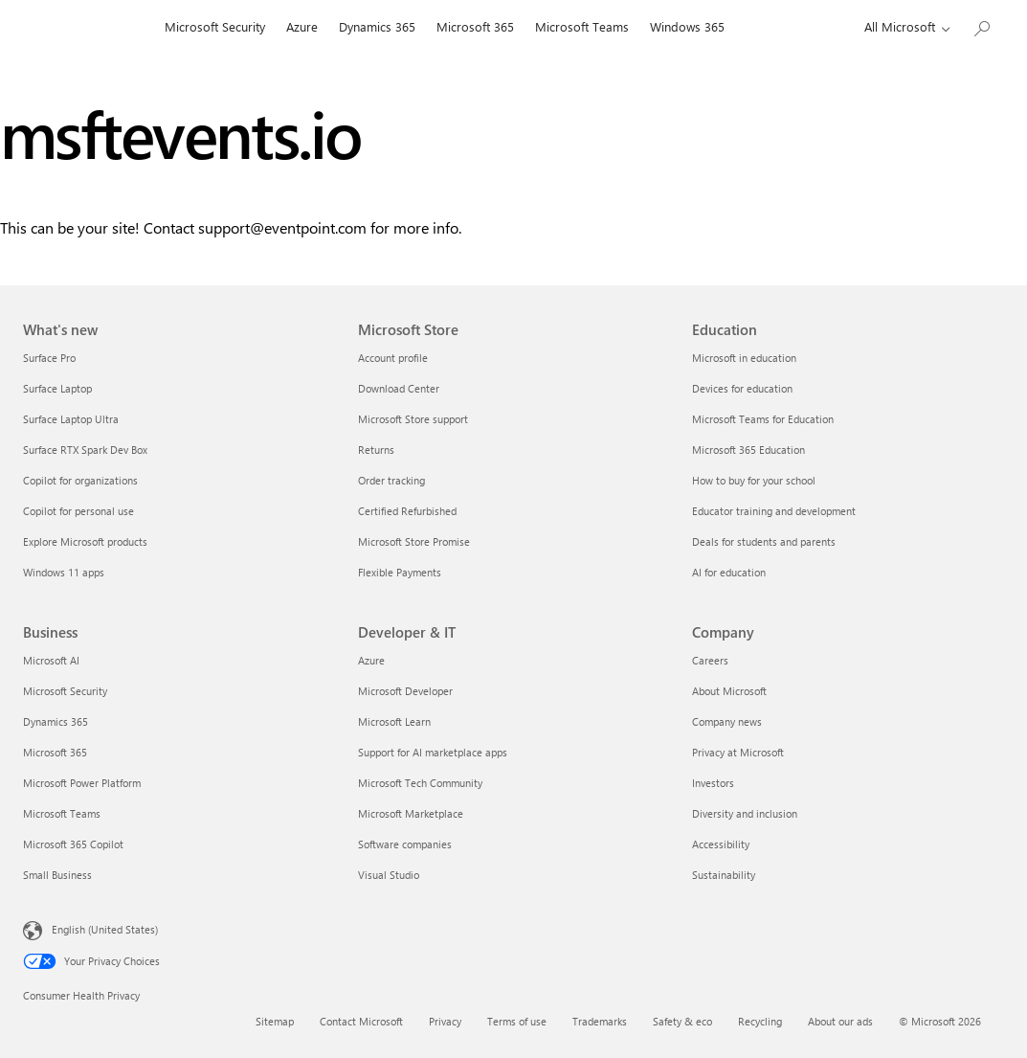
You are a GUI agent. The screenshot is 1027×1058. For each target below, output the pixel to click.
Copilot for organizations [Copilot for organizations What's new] (80, 480)
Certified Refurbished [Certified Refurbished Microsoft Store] (407, 511)
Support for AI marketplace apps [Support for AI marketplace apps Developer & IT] (432, 752)
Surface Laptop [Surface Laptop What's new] (57, 388)
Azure (302, 26)
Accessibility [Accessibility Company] (720, 844)
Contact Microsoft (361, 1021)
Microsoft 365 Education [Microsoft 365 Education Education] (748, 449)
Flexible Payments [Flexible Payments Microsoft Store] (399, 572)
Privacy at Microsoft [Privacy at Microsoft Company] (738, 752)
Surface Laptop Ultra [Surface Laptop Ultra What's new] (71, 419)
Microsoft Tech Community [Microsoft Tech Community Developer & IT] (420, 783)
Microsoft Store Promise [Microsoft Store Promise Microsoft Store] (414, 541)
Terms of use (517, 1021)
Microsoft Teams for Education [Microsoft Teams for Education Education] (763, 419)
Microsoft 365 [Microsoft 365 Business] (55, 752)
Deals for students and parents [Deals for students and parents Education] (764, 541)
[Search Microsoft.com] (981, 24)
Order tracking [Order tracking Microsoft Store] (391, 480)
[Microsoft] (88, 27)
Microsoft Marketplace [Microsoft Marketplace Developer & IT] (410, 813)
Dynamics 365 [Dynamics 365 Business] (55, 721)
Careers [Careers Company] (710, 660)
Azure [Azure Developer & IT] (371, 660)
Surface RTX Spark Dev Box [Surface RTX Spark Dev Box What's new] (85, 449)
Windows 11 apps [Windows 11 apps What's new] (63, 572)
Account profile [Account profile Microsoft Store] (393, 357)
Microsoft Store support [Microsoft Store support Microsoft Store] (413, 419)
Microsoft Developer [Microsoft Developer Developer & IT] (405, 691)
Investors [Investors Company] (713, 783)
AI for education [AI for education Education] (729, 572)
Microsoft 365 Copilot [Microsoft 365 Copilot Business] (73, 844)
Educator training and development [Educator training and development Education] (774, 511)
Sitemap (275, 1021)
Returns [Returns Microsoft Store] (376, 449)
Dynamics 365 (377, 26)
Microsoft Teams (582, 26)
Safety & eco (682, 1021)
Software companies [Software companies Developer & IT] (405, 844)
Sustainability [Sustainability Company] (723, 874)
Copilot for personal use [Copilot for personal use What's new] (78, 511)
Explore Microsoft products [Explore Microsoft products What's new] (85, 541)
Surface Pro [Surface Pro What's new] (49, 357)
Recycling (760, 1021)
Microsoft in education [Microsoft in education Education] (744, 357)
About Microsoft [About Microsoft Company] (729, 691)
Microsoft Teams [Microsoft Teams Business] (61, 813)
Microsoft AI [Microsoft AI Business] (51, 660)
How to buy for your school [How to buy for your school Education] (753, 480)
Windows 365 (687, 26)
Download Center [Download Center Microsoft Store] (398, 388)
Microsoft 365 (475, 26)
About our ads (840, 1021)
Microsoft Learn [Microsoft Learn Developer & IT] (394, 721)
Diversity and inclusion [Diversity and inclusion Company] (744, 813)
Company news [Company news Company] (727, 721)
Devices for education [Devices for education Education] (742, 388)
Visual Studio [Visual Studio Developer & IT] (388, 874)
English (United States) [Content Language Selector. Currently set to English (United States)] (105, 929)
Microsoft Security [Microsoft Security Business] (65, 691)
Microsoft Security (215, 26)
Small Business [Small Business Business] (57, 874)
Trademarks (599, 1021)
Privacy (445, 1021)
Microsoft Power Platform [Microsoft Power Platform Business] (82, 783)
